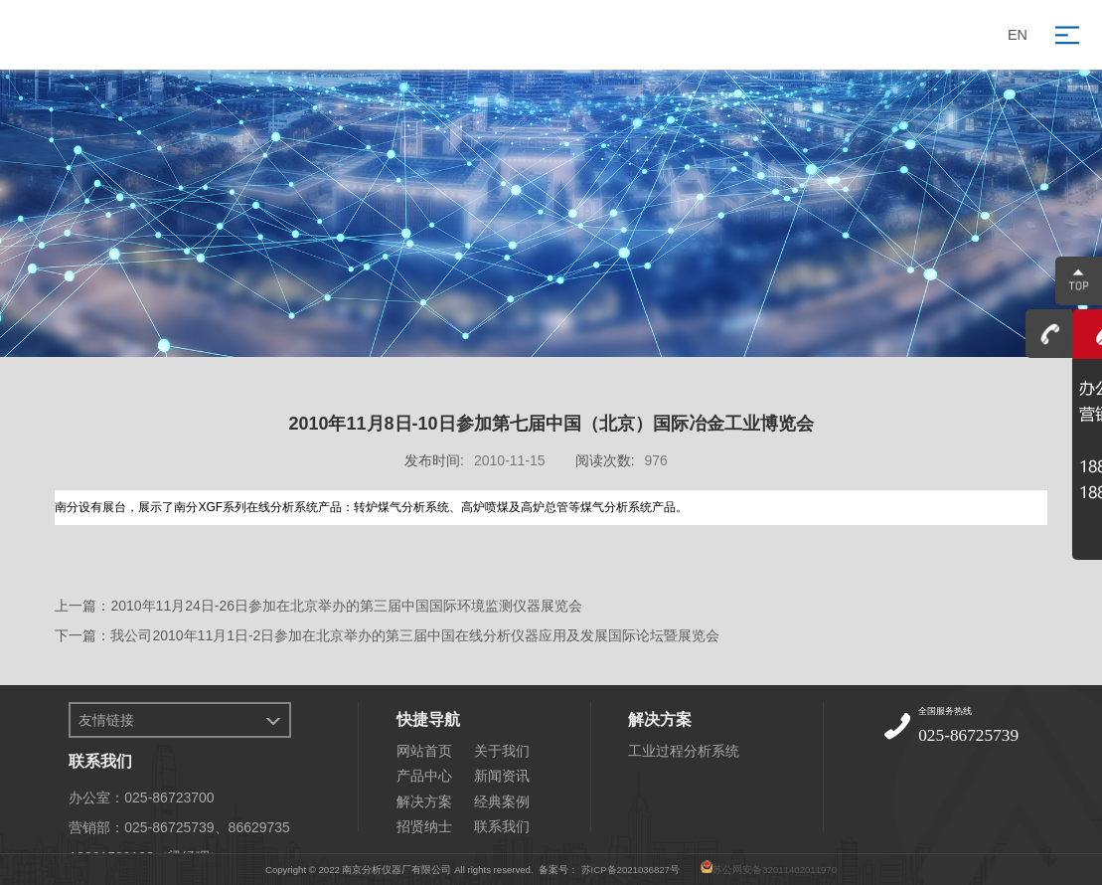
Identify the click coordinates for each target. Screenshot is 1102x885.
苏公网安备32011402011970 (774, 869)
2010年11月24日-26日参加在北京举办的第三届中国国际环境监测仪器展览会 (346, 606)
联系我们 (502, 826)
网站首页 (424, 751)
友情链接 (106, 720)
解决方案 (424, 801)
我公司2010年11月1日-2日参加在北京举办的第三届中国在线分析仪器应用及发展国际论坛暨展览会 (414, 635)
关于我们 (502, 751)
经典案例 (502, 801)
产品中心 (424, 776)
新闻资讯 (502, 776)
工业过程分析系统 (683, 751)
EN (1017, 35)
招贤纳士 (424, 826)
